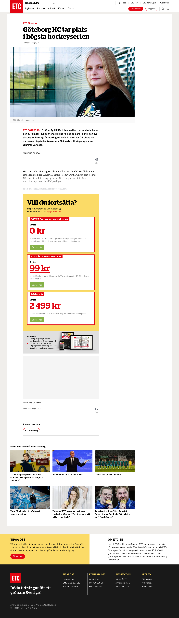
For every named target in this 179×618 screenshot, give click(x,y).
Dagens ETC (40, 2)
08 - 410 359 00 (96, 583)
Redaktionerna (95, 586)
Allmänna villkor (122, 586)
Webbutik (164, 3)
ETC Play (134, 3)
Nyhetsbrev (147, 583)
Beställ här (37, 247)
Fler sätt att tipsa (70, 586)
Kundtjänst (94, 579)
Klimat (51, 8)
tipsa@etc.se (68, 579)
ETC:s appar (147, 579)
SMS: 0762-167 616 (71, 583)
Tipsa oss (17, 556)
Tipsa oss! (122, 3)
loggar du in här (54, 211)
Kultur (61, 8)
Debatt (71, 8)
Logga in (151, 9)
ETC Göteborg (30, 23)
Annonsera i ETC (122, 583)
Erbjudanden (147, 586)
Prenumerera (136, 9)
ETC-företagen (149, 3)
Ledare (41, 8)
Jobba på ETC (121, 579)
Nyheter (29, 8)
